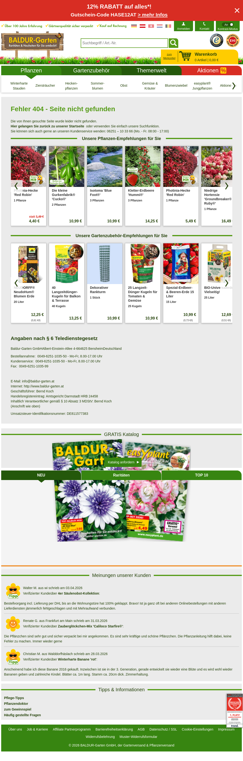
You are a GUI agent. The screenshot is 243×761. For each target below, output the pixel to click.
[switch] (228, 26)
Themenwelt (151, 70)
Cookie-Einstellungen (197, 729)
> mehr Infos (153, 14)
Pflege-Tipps (14, 698)
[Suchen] (173, 43)
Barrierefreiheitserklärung (114, 729)
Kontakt (204, 28)
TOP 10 (201, 475)
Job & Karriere (37, 729)
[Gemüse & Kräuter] (150, 85)
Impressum (226, 729)
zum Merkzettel (169, 56)
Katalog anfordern (121, 462)
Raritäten (121, 475)
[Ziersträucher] (45, 85)
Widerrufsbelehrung (100, 737)
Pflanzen (31, 70)
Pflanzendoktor (16, 704)
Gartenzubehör (91, 70)
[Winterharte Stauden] (19, 85)
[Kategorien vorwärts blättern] (234, 86)
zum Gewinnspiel (17, 709)
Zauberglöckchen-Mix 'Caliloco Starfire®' (90, 626)
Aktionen (211, 70)
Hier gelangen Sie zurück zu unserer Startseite (47, 126)
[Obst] (124, 85)
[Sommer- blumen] (97, 85)
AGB (141, 729)
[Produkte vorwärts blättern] (226, 186)
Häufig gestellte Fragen (22, 715)
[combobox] (124, 43)
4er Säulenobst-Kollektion (78, 593)
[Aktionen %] (228, 85)
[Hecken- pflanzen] (71, 85)
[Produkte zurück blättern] (17, 186)
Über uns (15, 729)
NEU (41, 475)
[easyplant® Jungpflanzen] (202, 85)
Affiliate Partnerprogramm (72, 729)
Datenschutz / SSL (163, 729)
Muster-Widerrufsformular (138, 737)
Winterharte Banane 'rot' (77, 659)
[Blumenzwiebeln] (176, 85)
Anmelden (183, 28)
